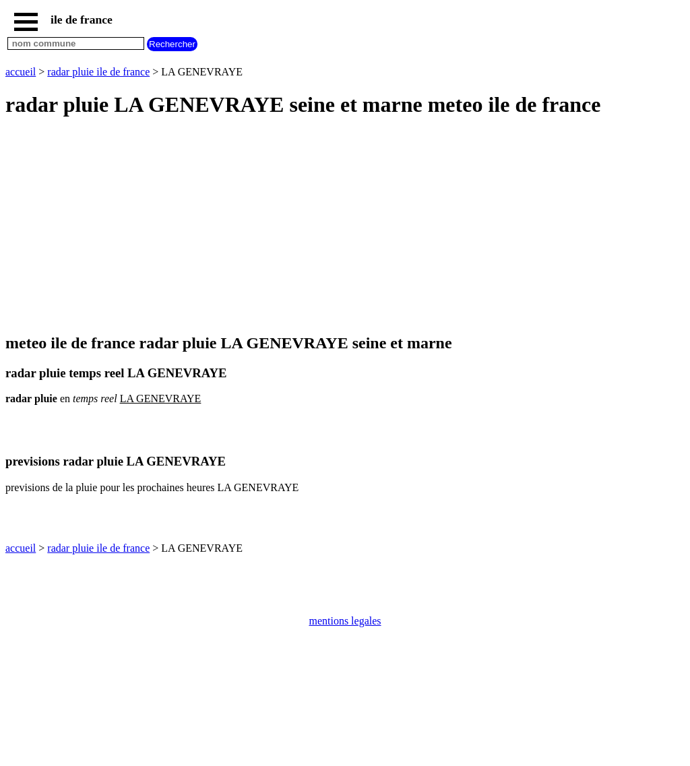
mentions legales (345, 621)
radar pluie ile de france (98, 71)
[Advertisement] (345, 226)
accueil (20, 71)
